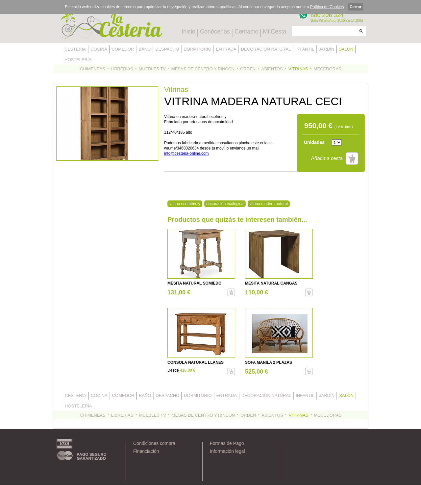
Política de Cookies (327, 7)
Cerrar (355, 7)
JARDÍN (326, 49)
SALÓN (346, 49)
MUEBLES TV (152, 68)
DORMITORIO (197, 49)
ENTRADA (226, 49)
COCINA (98, 49)
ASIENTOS (272, 68)
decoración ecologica (224, 203)
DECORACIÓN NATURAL (266, 49)
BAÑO (144, 49)
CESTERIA (75, 49)
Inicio (188, 31)
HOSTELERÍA (77, 59)
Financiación (146, 451)
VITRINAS (298, 68)
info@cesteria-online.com (186, 153)
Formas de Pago (227, 443)
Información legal (227, 451)
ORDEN (248, 68)
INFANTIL (304, 49)
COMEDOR (123, 49)
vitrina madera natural (269, 203)
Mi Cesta (274, 31)
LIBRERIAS (122, 68)
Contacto (246, 31)
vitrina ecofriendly (184, 203)
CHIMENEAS (92, 68)
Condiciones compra (154, 443)
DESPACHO (167, 49)
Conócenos (215, 31)
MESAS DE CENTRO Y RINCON (203, 68)
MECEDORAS (327, 68)
